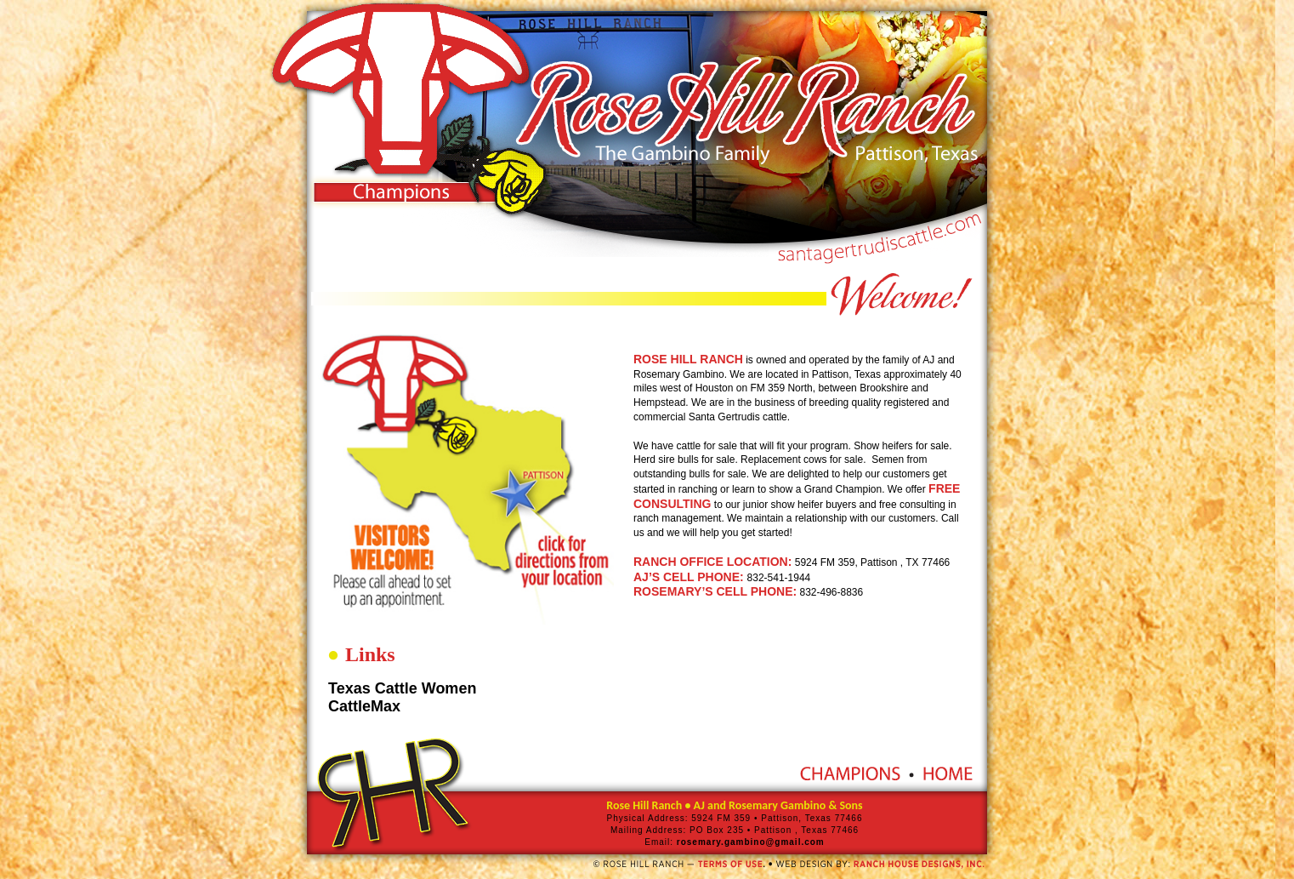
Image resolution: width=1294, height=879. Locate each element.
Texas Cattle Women (402, 688)
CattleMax (364, 706)
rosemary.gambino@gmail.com (749, 842)
